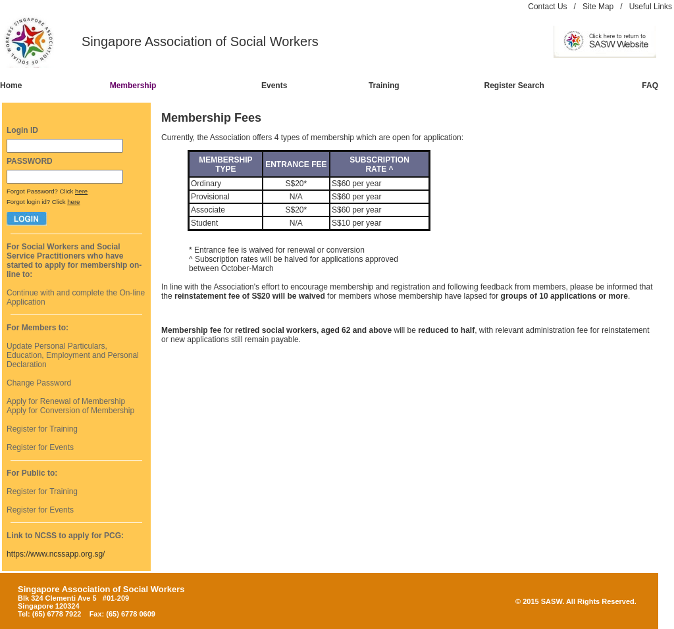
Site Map (598, 6)
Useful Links (650, 6)
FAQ (650, 85)
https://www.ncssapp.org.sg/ (56, 554)
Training (384, 85)
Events (274, 85)
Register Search (514, 85)
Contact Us (547, 6)
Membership (133, 85)
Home (11, 85)
